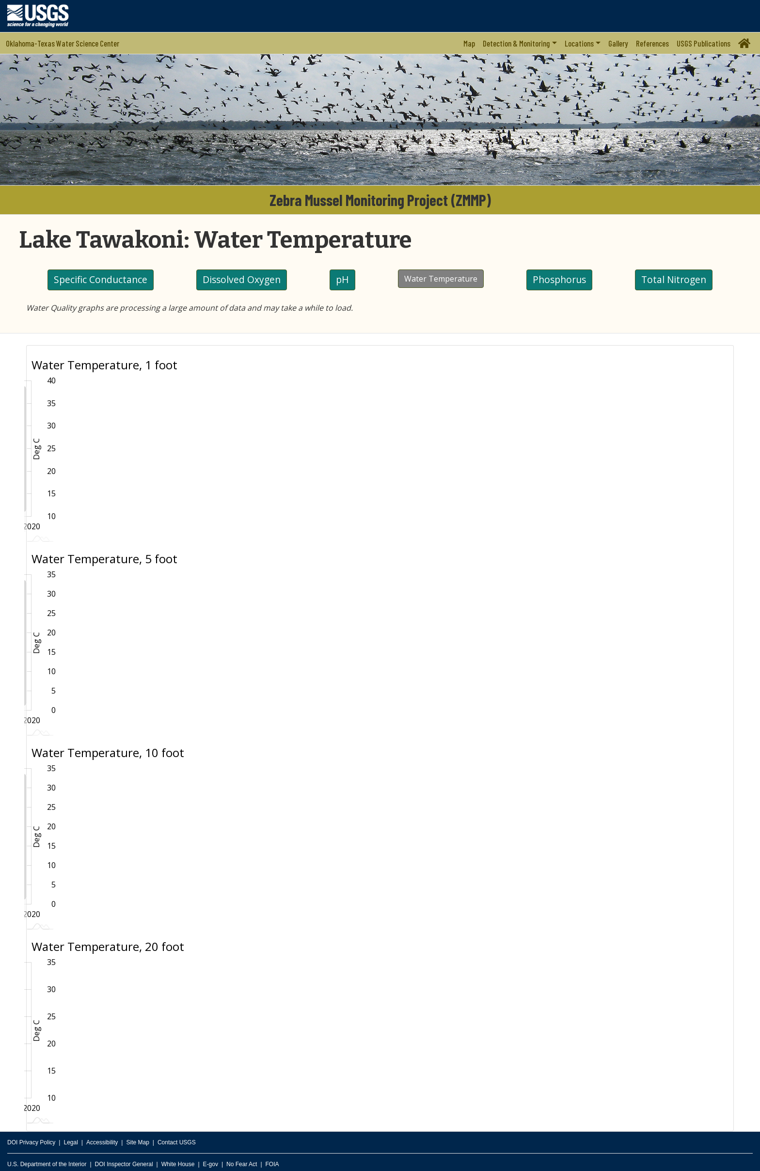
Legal (70, 1142)
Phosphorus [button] (559, 279)
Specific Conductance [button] (100, 279)
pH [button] (342, 279)
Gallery (618, 43)
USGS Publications (703, 43)
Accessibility (102, 1142)
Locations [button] (579, 43)
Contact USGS (177, 1142)
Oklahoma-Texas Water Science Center (62, 43)
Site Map (137, 1142)
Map (469, 43)
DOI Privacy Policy (31, 1142)
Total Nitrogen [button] (673, 279)
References (652, 43)
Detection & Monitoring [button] (516, 43)
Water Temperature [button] (440, 278)
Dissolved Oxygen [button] (242, 279)
